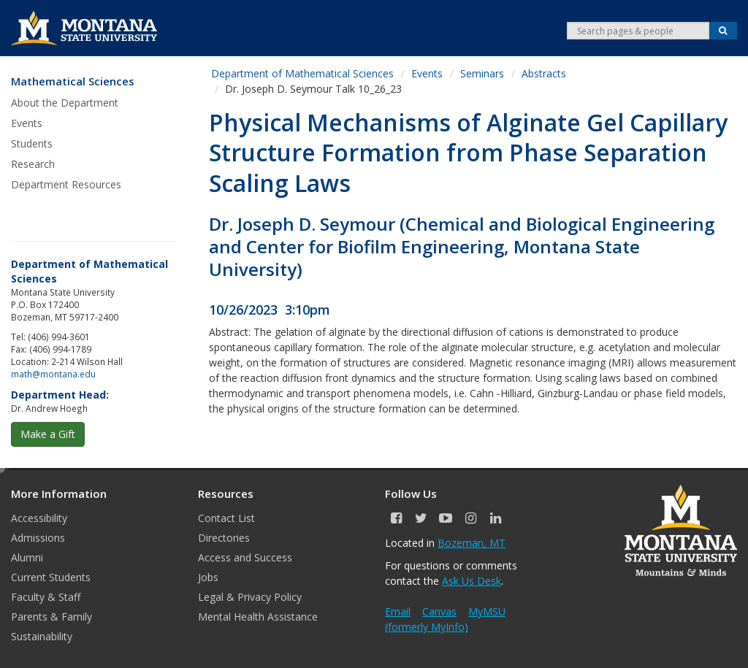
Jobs (208, 577)
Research (33, 164)
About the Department (64, 103)
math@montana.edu (53, 374)
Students (32, 143)
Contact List (226, 518)
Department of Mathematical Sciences (302, 73)
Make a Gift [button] (47, 434)
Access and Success (245, 557)
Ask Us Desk (471, 581)
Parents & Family (51, 616)
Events (26, 123)
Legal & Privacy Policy (250, 597)
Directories (224, 538)
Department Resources (66, 184)
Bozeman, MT (471, 543)
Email (398, 611)
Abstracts (544, 73)
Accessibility (39, 518)
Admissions (38, 538)
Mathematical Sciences (72, 81)
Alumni (27, 557)
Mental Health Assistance (258, 616)
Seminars (482, 73)
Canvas (439, 611)
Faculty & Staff (45, 597)
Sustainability (41, 636)
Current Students (51, 577)
